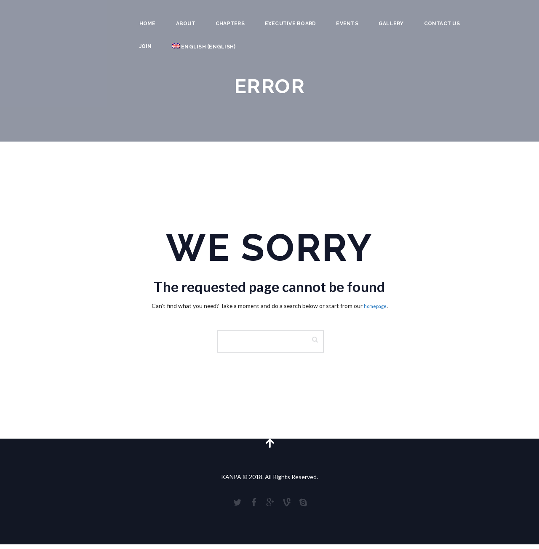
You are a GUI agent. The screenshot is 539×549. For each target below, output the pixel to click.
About (185, 24)
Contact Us (442, 24)
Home (147, 24)
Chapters (230, 24)
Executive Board (290, 24)
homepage (375, 305)
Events (347, 24)
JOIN (145, 46)
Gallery (391, 24)
